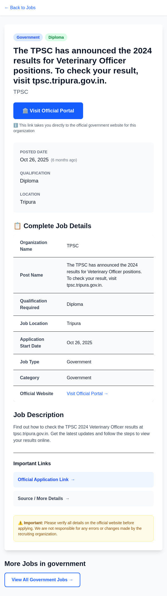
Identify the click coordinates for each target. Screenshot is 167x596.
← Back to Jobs (20, 7)
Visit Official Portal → (87, 393)
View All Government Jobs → (42, 579)
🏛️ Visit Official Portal (48, 111)
